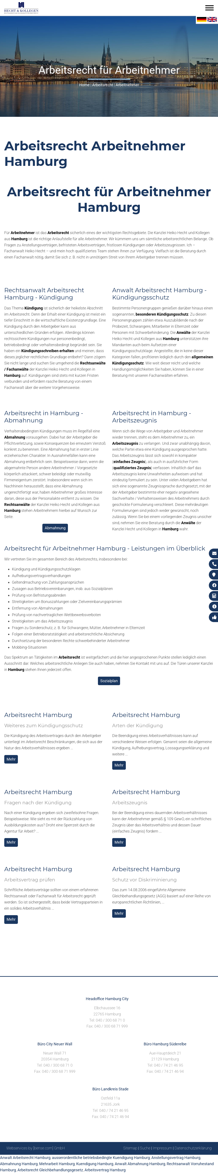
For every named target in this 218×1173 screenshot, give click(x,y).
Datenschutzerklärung (193, 1148)
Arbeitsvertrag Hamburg (105, 1170)
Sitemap (130, 1148)
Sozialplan (109, 681)
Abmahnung (55, 528)
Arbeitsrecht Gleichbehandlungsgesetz (50, 1170)
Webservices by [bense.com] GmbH (35, 1148)
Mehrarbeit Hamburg (57, 1164)
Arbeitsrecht (102, 85)
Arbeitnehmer (127, 85)
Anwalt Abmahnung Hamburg (140, 1164)
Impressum (162, 1148)
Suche (145, 1148)
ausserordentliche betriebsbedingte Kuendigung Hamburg (101, 1157)
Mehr (11, 759)
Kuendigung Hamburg (94, 1164)
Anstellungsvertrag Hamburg (175, 1157)
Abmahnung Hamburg (19, 1164)
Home (84, 85)
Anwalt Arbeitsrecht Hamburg (25, 1157)
